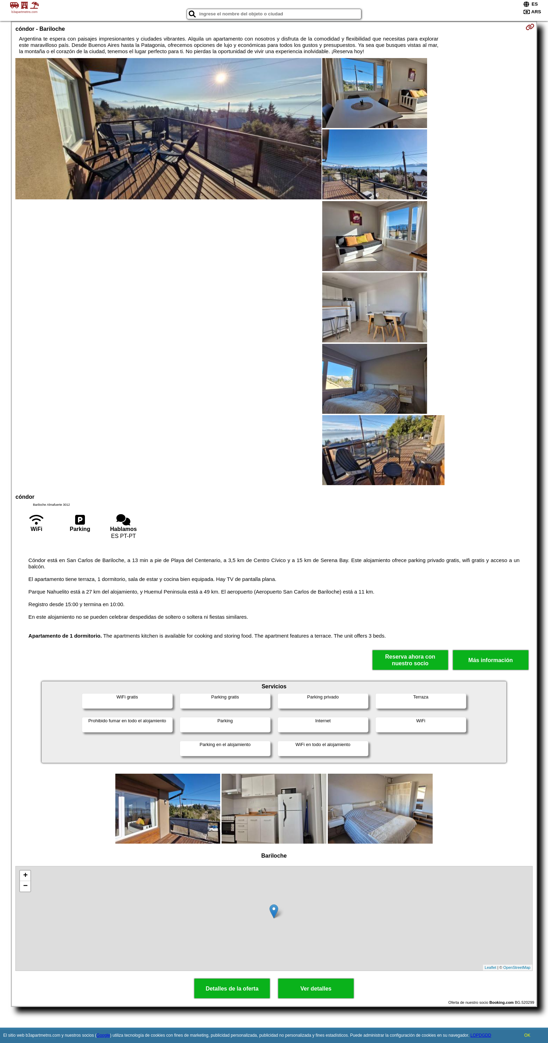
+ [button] (25, 876)
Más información (490, 660)
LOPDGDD (480, 1035)
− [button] (25, 886)
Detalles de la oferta (232, 989)
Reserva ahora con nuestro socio (410, 660)
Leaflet (490, 967)
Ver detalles (316, 989)
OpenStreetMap (517, 967)
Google (103, 1035)
